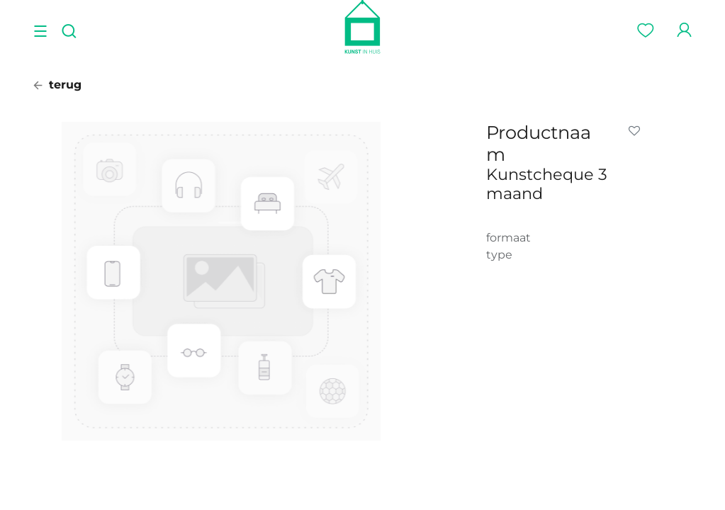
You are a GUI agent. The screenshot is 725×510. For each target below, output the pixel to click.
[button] (637, 131)
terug (57, 84)
